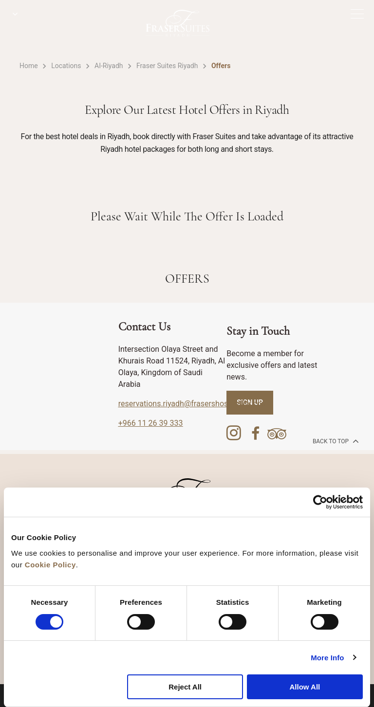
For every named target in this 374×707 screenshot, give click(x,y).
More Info (327, 657)
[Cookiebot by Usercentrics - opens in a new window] (320, 502)
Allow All (304, 687)
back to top (335, 441)
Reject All (185, 687)
